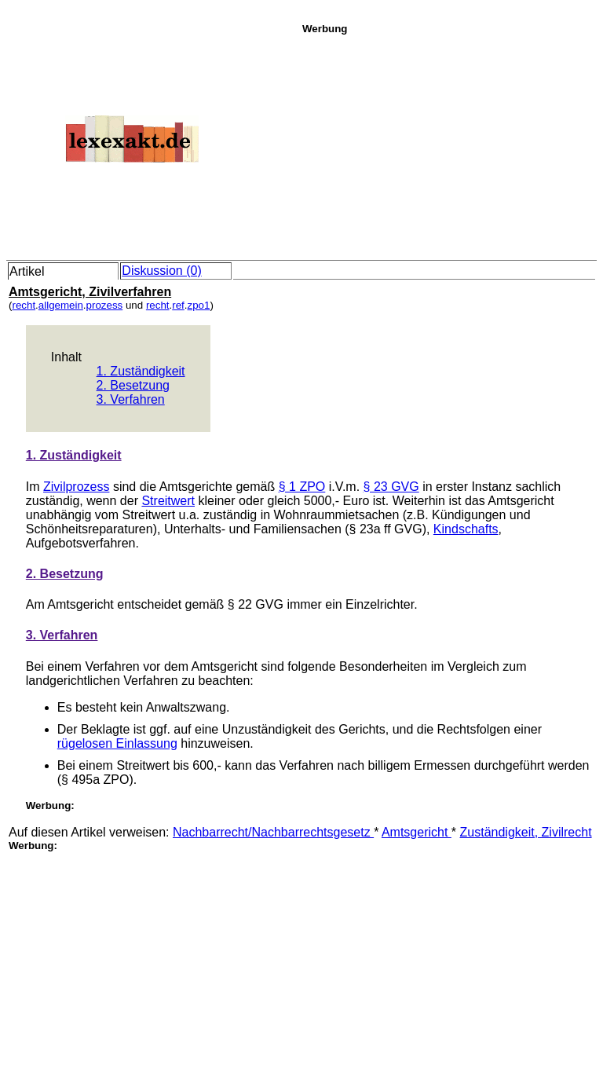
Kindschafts (466, 529)
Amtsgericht (416, 832)
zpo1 (199, 305)
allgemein (60, 305)
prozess (104, 305)
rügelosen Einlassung (117, 743)
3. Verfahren (131, 399)
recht (23, 305)
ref (178, 305)
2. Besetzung (133, 385)
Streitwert (168, 500)
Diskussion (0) (161, 270)
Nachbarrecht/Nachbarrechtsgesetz (273, 832)
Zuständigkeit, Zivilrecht (526, 832)
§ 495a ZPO (95, 779)
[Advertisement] (448, 144)
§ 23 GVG (391, 486)
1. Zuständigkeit (141, 371)
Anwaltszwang (186, 707)
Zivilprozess (76, 486)
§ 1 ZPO (302, 486)
